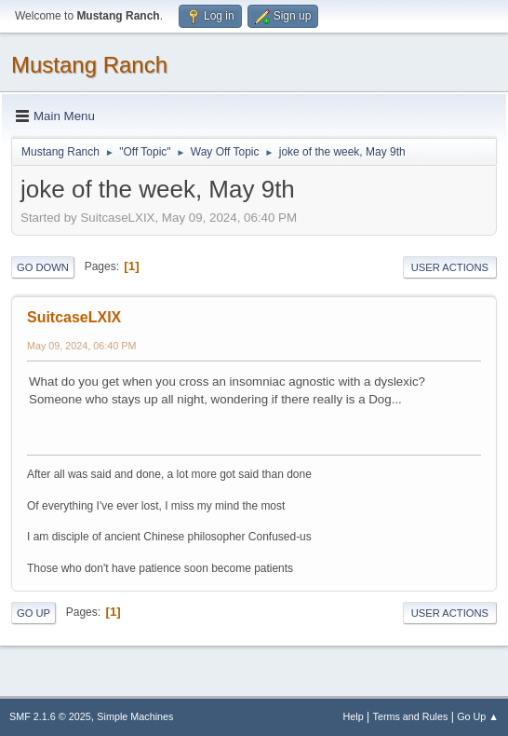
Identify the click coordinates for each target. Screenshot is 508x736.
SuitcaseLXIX (74, 317)
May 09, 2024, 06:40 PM (81, 345)
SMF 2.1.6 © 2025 (50, 716)
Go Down (43, 267)
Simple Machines (135, 716)
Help (353, 716)
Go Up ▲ (478, 716)
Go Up (33, 613)
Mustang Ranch (89, 64)
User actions (449, 267)
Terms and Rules (410, 716)
